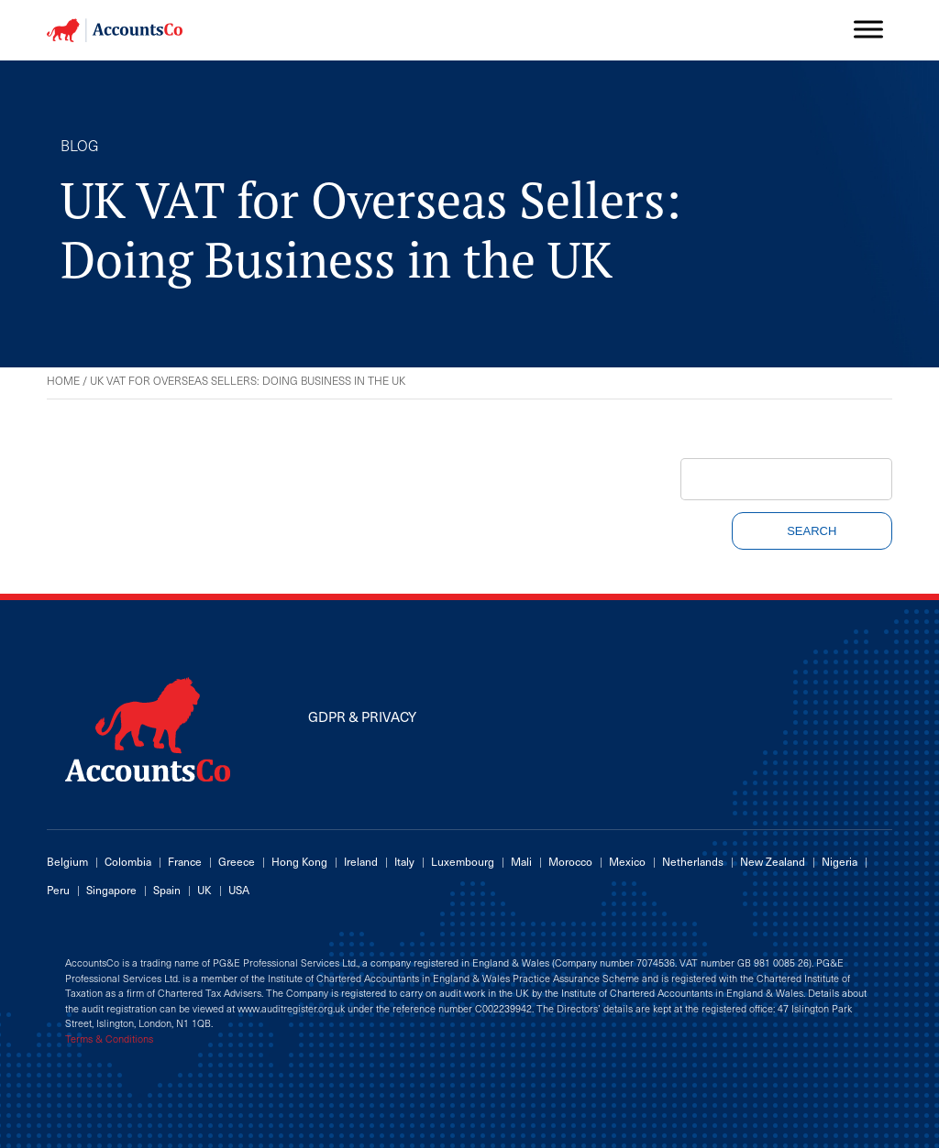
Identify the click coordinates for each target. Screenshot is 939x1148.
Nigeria (839, 861)
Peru (58, 889)
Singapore (111, 889)
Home (63, 380)
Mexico (627, 861)
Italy (404, 861)
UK (204, 889)
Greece (236, 861)
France (185, 861)
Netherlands (693, 861)
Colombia (128, 861)
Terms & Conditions (109, 1039)
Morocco (570, 861)
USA (238, 889)
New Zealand (772, 861)
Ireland (361, 861)
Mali (521, 861)
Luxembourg (462, 861)
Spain (167, 889)
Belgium (67, 861)
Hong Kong (299, 861)
